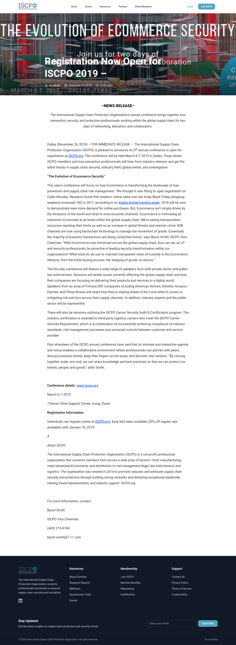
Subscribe (208, 623)
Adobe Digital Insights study (139, 203)
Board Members (143, 6)
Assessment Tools (80, 594)
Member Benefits (130, 582)
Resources (105, 6)
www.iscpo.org (87, 385)
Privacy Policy (180, 582)
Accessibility (211, 639)
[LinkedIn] (20, 601)
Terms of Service (181, 588)
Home (74, 6)
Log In (190, 6)
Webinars (74, 588)
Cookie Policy (179, 594)
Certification (128, 594)
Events (88, 6)
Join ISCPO (206, 6)
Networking (127, 588)
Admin (56, 85)
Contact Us (178, 576)
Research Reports (79, 582)
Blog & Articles (78, 576)
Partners (122, 6)
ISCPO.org (75, 156)
